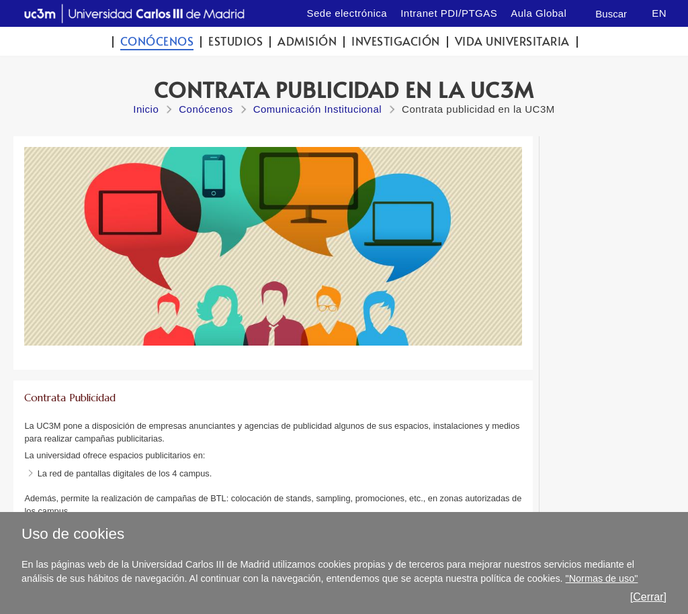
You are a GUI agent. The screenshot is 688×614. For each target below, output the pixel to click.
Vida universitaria (512, 41)
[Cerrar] (648, 597)
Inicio (146, 109)
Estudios (235, 41)
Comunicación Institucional (317, 109)
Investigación (395, 41)
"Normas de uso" (602, 578)
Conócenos (157, 41)
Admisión (307, 41)
